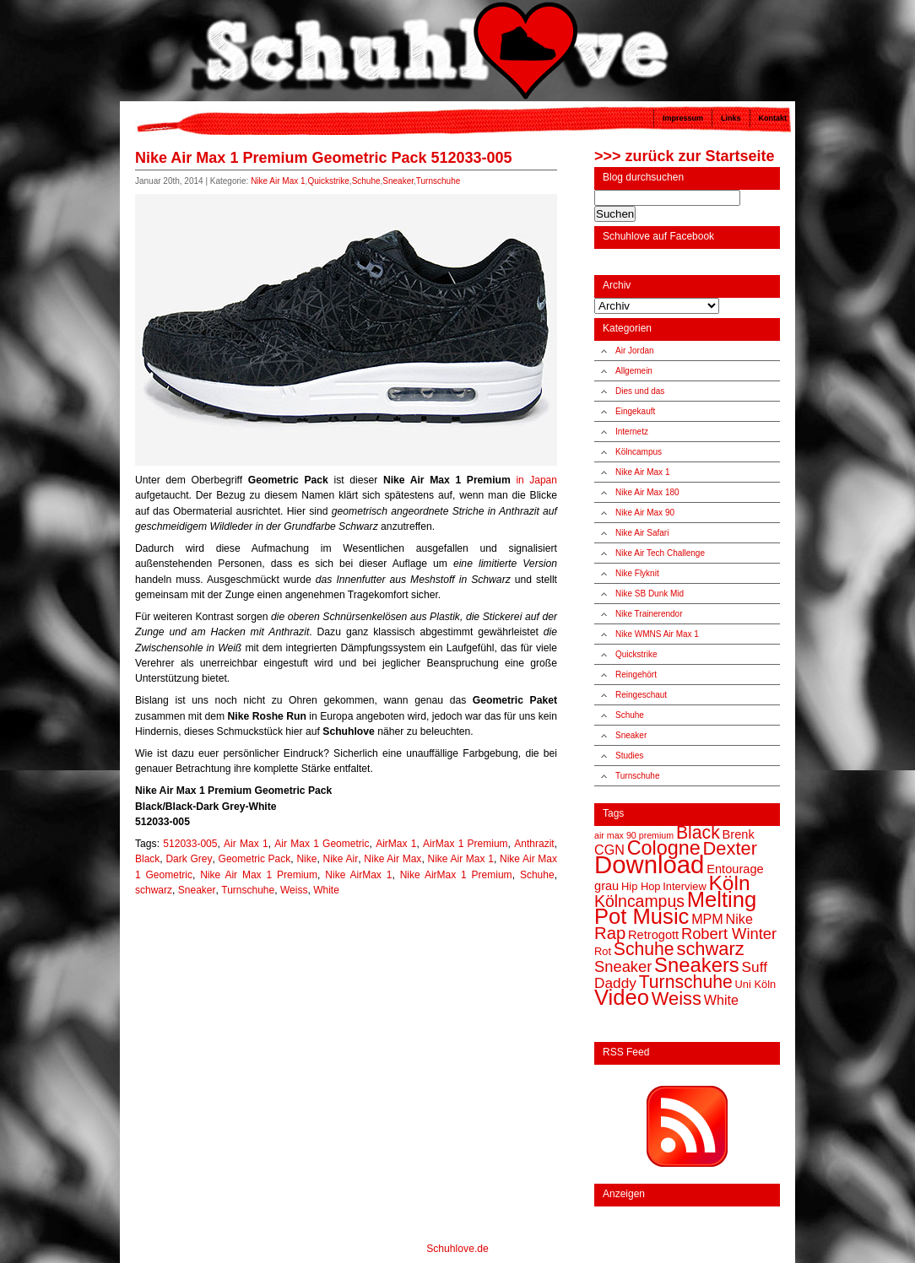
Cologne (664, 848)
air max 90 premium (634, 835)
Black (147, 859)
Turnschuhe (438, 181)
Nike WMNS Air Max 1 (657, 634)
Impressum (683, 118)
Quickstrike (328, 181)
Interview (684, 886)
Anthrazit (534, 844)
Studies (629, 755)
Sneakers (696, 964)
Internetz (631, 431)
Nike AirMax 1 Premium (456, 875)
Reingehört (636, 674)
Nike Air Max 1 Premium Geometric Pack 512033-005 (323, 157)
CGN (609, 849)
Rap (609, 933)
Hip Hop (640, 886)
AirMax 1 (396, 844)
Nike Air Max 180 (647, 492)
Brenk (739, 834)
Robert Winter (729, 933)
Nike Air (341, 859)
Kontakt (773, 118)
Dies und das (639, 391)
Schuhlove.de (457, 1249)
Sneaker (398, 181)
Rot (602, 951)
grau (606, 886)
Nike (306, 859)
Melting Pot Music (675, 908)
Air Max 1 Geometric (321, 844)
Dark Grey (188, 859)
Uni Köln (756, 984)
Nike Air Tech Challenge (660, 553)
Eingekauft (635, 411)
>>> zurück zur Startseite (684, 156)
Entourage (735, 869)
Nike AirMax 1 (358, 875)
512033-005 (190, 844)
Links (731, 118)
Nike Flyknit (637, 573)
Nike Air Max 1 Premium (258, 875)
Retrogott (653, 935)
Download (649, 864)
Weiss (293, 890)
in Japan (536, 480)
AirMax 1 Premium (465, 844)
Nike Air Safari (642, 532)
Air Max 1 (246, 844)
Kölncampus (638, 451)
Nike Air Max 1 (278, 181)
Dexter (730, 848)
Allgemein (633, 370)
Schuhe (366, 181)
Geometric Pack (255, 859)
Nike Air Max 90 (644, 512)
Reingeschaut (641, 694)
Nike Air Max (392, 859)
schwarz (153, 890)
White (326, 890)
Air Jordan (634, 350)
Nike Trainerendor (648, 613)
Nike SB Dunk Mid (649, 593)
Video (621, 997)
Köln (729, 883)
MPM (707, 918)
